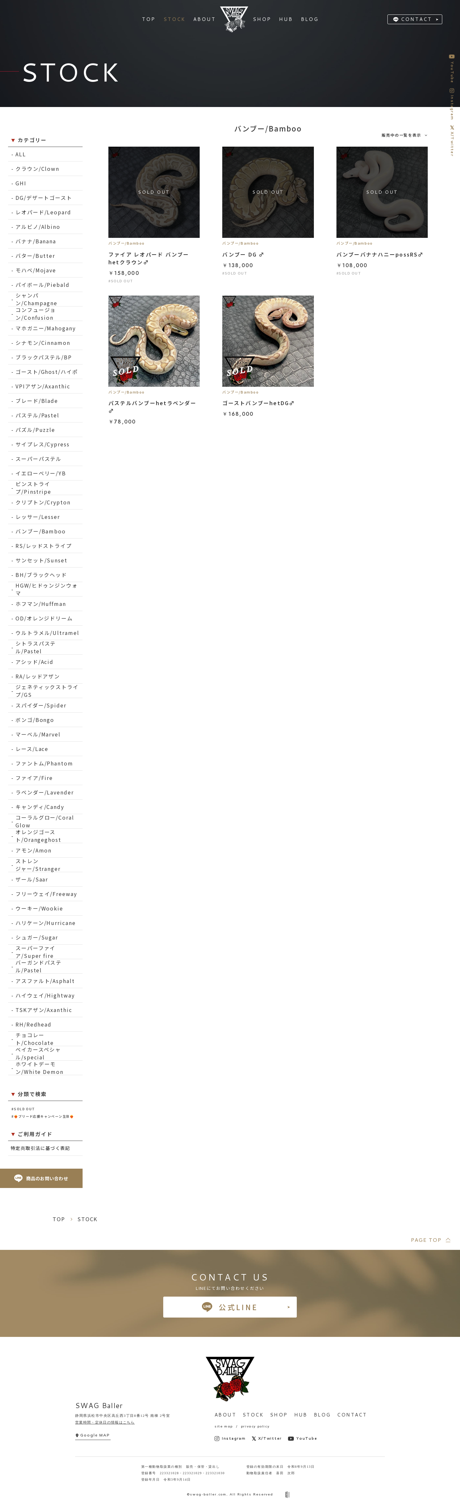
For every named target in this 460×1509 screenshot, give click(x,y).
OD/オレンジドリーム (44, 618)
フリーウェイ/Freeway (46, 894)
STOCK (253, 1414)
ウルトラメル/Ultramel (47, 633)
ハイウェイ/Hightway (45, 995)
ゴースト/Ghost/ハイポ (46, 371)
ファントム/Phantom (44, 763)
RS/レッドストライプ (43, 546)
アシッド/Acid (34, 662)
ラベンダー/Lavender (44, 792)
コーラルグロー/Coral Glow (44, 821)
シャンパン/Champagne (36, 299)
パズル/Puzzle (35, 429)
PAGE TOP (426, 1239)
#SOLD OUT (23, 1109)
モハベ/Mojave (35, 270)
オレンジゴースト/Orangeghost (38, 836)
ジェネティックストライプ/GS (47, 691)
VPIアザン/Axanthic (42, 386)
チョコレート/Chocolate (34, 1039)
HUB (300, 1414)
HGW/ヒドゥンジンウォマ (46, 589)
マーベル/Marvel (38, 734)
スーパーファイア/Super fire (35, 952)
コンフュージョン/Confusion (35, 314)
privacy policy (255, 1426)
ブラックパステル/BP (43, 357)
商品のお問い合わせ (41, 1178)
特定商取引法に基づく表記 (40, 1148)
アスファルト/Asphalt (45, 981)
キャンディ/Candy (39, 807)
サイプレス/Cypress (42, 444)
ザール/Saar (31, 879)
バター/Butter (35, 255)
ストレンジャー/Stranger (38, 865)
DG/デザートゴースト (43, 197)
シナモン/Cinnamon (42, 342)
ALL (20, 154)
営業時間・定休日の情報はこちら (105, 1422)
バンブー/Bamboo (40, 531)
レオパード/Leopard (43, 212)
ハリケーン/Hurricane (45, 923)
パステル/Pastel (37, 415)
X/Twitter (267, 1438)
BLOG (322, 1414)
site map (224, 1426)
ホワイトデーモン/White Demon (39, 1068)
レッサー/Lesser (37, 517)
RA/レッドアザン (37, 676)
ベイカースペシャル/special (38, 1053)
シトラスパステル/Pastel (35, 647)
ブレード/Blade (36, 400)
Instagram (230, 1438)
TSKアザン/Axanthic (43, 1010)
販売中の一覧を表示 (401, 135)
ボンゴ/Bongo (34, 720)
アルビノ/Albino (37, 226)
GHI (20, 183)
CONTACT (416, 19)
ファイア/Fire (34, 778)
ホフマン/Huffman (40, 604)
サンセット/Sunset (41, 560)
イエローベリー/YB (40, 473)
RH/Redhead (33, 1024)
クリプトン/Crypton (43, 502)
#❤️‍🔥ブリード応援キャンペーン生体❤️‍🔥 (42, 1116)
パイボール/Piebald (42, 284)
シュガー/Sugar (36, 937)
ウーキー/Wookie (39, 908)
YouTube (302, 1438)
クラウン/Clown (37, 168)
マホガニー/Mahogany (45, 328)
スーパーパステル (38, 458)
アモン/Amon (33, 850)
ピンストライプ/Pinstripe (33, 488)
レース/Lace (31, 749)
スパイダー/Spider (40, 705)
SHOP (279, 1414)
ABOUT (225, 1414)
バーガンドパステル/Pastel (38, 966)
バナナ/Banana (35, 241)
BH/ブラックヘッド (41, 575)
